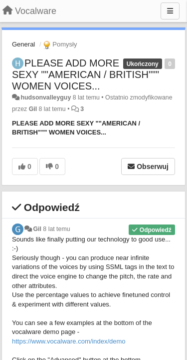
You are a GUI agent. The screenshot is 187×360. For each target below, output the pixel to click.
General (23, 44)
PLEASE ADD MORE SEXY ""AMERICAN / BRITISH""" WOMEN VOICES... (85, 75)
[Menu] (170, 11)
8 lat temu (56, 229)
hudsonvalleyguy (45, 97)
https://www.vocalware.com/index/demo (69, 341)
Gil (33, 109)
